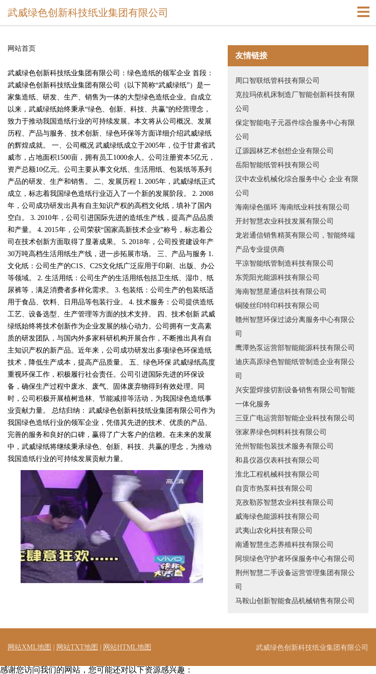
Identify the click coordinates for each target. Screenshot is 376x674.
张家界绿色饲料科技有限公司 (281, 432)
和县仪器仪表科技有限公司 (277, 460)
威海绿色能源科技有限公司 (277, 516)
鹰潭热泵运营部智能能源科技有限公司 (295, 348)
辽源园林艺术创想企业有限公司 (284, 151)
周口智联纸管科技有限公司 (277, 80)
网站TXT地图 (77, 647)
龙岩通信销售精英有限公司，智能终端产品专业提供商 (295, 242)
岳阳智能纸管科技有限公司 (277, 165)
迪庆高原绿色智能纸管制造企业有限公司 (295, 369)
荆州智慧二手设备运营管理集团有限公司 (295, 580)
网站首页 (22, 48)
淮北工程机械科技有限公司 (277, 474)
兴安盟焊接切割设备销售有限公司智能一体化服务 (295, 397)
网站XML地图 (29, 647)
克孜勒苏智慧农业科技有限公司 (284, 502)
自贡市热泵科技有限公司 (274, 488)
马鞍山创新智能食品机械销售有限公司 (295, 601)
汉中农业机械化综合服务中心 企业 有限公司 (296, 186)
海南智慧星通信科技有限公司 (281, 291)
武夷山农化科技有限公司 (274, 530)
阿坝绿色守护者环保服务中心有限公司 (295, 559)
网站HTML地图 (127, 647)
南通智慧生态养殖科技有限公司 (284, 544)
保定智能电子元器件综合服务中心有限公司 (295, 130)
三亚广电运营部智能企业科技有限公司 (295, 418)
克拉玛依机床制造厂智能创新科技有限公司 (295, 102)
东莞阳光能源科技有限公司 (277, 277)
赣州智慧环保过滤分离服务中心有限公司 (295, 327)
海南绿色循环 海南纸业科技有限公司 (292, 207)
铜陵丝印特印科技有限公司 (277, 305)
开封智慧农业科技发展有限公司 (284, 221)
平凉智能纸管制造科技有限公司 (284, 263)
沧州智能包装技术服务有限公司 (284, 446)
